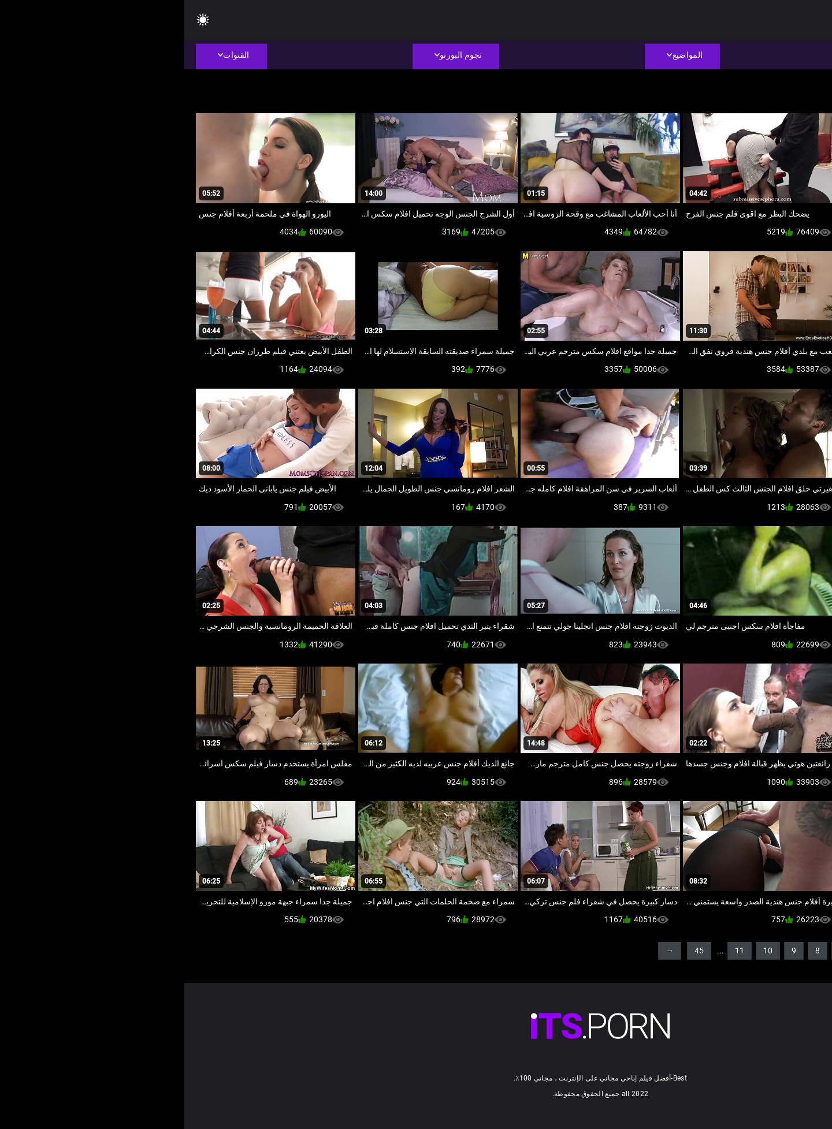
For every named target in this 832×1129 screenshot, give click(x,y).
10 (583, 950)
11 (555, 950)
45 (514, 950)
